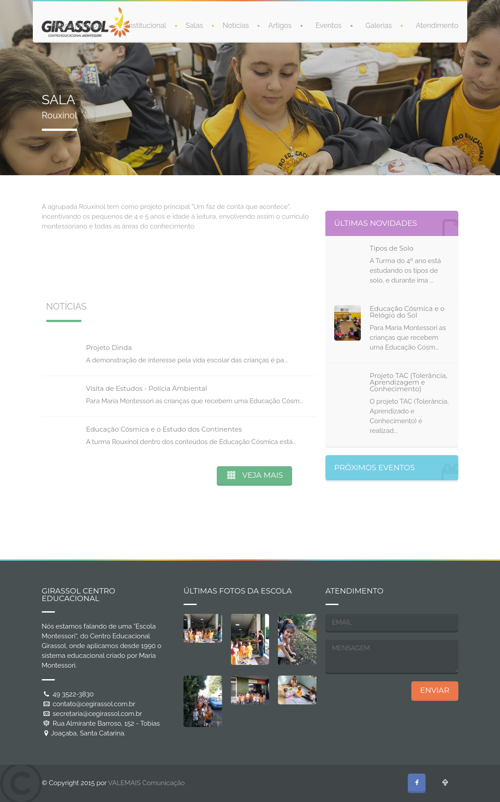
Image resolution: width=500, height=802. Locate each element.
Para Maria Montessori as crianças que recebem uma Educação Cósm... (194, 401)
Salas (194, 24)
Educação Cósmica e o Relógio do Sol (407, 311)
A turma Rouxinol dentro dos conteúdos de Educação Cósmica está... (191, 442)
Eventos (329, 24)
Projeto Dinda (109, 347)
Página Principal (77, 24)
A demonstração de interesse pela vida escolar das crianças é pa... (187, 360)
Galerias (379, 24)
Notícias (236, 24)
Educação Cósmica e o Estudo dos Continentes (164, 429)
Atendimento (437, 24)
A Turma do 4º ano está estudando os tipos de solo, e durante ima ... (405, 270)
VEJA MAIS (254, 475)
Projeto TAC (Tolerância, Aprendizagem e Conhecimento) (408, 382)
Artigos (279, 24)
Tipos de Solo (392, 248)
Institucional (146, 24)
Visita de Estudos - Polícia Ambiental (146, 388)
